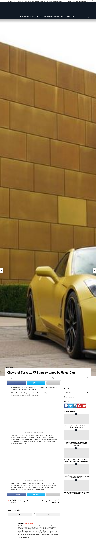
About (26, 17)
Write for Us (70, 17)
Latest (11, 1)
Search (87, 378)
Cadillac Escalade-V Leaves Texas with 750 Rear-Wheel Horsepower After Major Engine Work (76, 461)
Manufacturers (34, 17)
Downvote (48, 515)
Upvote (20, 515)
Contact (63, 17)
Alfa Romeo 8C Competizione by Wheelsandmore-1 (76, 1)
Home (21, 17)
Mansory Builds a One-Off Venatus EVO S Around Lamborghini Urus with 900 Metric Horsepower (76, 444)
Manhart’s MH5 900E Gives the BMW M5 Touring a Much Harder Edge (76, 477)
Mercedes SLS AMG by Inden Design (54, 1)
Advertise (56, 17)
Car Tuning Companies (46, 17)
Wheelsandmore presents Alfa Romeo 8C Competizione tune (29, 1)
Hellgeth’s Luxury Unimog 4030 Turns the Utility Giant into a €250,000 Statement (76, 493)
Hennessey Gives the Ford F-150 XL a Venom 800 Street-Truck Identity (76, 427)
